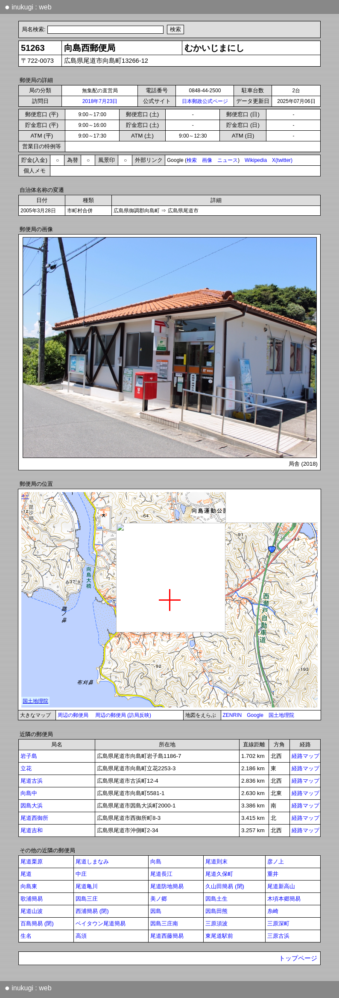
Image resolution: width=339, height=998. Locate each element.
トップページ (298, 958)
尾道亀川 (87, 886)
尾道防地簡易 (167, 886)
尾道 (26, 874)
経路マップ (305, 756)
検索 (192, 160)
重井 (272, 874)
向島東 (28, 886)
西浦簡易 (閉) (92, 911)
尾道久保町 (219, 874)
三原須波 (216, 923)
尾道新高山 (281, 886)
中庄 (81, 874)
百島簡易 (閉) (37, 923)
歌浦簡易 (31, 898)
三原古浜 (278, 936)
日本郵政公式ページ (205, 101)
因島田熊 (216, 911)
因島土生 (216, 898)
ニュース (227, 160)
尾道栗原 (31, 861)
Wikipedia (256, 160)
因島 (155, 911)
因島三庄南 (164, 923)
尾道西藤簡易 (167, 936)
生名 (26, 936)
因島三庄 (87, 898)
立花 (26, 768)
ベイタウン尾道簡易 (101, 923)
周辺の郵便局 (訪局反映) (123, 715)
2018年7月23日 (100, 101)
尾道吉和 (31, 830)
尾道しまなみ (92, 861)
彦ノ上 (275, 861)
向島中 (28, 793)
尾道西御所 (34, 818)
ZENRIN (232, 715)
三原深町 (278, 923)
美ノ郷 (158, 898)
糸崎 (272, 911)
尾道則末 (216, 861)
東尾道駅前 (219, 936)
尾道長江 (161, 874)
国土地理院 (281, 715)
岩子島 (28, 756)
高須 (81, 936)
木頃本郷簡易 (284, 898)
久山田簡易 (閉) (224, 886)
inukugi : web (28, 7)
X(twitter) (282, 160)
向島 (155, 861)
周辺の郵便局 (73, 715)
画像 (207, 160)
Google (255, 715)
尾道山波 (31, 911)
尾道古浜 (31, 781)
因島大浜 (31, 805)
